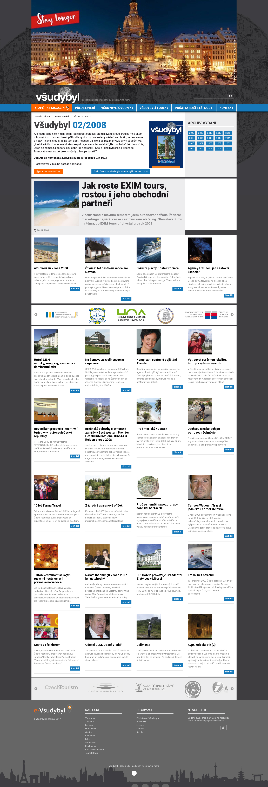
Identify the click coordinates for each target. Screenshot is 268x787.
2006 (227, 143)
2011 (227, 138)
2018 (209, 133)
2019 (200, 133)
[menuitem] (51, 108)
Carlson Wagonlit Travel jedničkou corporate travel (206, 507)
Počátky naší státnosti (194, 108)
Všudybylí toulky (154, 108)
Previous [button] (36, 314)
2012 (218, 138)
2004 (200, 148)
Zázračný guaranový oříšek (103, 505)
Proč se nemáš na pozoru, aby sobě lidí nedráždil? (157, 506)
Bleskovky (141, 721)
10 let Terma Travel (47, 505)
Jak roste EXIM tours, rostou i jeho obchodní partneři (125, 194)
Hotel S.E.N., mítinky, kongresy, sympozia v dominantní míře (54, 363)
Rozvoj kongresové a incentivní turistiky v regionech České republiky (55, 432)
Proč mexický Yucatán (152, 428)
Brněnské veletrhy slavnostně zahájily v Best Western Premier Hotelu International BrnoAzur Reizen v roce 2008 (107, 434)
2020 (191, 133)
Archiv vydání (62, 116)
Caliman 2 (143, 645)
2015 (191, 138)
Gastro (88, 732)
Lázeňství (90, 735)
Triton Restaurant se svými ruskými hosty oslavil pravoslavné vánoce (52, 578)
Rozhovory (90, 746)
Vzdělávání (90, 742)
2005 (191, 148)
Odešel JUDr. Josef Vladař (103, 645)
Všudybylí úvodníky (117, 108)
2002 (218, 148)
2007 (218, 143)
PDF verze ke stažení (48, 171)
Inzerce (140, 725)
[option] (61, 315)
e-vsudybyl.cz (41, 719)
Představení (85, 108)
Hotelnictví (90, 728)
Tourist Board (91, 753)
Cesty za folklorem (47, 645)
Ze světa (89, 721)
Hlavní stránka (42, 116)
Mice (87, 739)
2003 (209, 148)
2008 (209, 143)
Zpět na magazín (50, 108)
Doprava (89, 725)
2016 (227, 133)
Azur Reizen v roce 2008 (51, 268)
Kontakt (226, 108)
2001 (227, 148)
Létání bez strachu (201, 575)
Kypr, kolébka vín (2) (202, 645)
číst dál (75, 288)
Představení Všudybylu (148, 718)
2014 (200, 138)
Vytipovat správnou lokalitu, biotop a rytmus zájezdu (207, 361)
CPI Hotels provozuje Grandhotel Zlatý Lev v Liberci (159, 576)
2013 (209, 138)
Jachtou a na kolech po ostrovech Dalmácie (204, 430)
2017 (218, 133)
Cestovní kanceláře (94, 749)
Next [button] (232, 314)
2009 (200, 143)
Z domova (90, 718)
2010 (191, 143)
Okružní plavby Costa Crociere (158, 268)
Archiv (140, 732)
